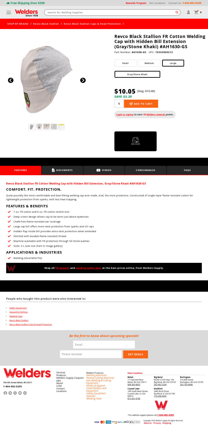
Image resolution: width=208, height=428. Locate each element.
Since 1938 (32, 15)
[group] (46, 79)
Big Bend (158, 377)
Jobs (58, 380)
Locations (60, 390)
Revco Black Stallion (46, 23)
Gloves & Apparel (94, 383)
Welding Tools (92, 393)
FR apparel (62, 268)
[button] (83, 80)
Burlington (185, 377)
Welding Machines (94, 375)
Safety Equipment (18, 307)
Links (58, 385)
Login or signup (125, 114)
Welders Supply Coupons (68, 377)
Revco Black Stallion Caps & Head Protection (92, 23)
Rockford (158, 388)
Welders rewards (155, 114)
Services (60, 372)
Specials (90, 391)
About (59, 382)
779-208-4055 (160, 396)
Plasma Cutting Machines (97, 378)
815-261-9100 (134, 398)
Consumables (145, 170)
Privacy (154, 423)
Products (60, 375)
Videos (104, 170)
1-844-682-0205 (11, 385)
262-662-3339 (160, 384)
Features (20, 170)
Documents (62, 170)
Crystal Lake (133, 388)
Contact (60, 388)
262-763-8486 (186, 384)
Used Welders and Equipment (99, 385)
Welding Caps (15, 316)
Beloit (130, 377)
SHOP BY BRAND (17, 23)
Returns (146, 423)
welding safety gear (89, 268)
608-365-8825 (134, 384)
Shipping (160, 423)
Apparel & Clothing (18, 312)
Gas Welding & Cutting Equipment (101, 380)
